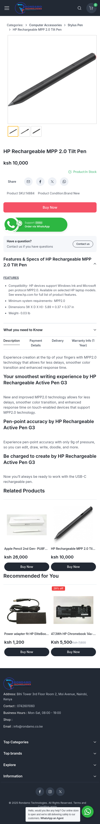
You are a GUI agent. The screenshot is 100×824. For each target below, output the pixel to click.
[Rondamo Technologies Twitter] (60, 791)
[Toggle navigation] (6, 8)
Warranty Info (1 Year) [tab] (83, 343)
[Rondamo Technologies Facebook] (40, 791)
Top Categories (16, 742)
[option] (26, 536)
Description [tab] (11, 340)
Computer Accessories (45, 25)
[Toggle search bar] (79, 8)
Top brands (12, 753)
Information (12, 776)
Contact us (83, 243)
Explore (9, 765)
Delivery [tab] (58, 340)
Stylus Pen (75, 25)
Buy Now (50, 207)
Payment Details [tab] (36, 343)
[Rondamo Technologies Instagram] (50, 791)
